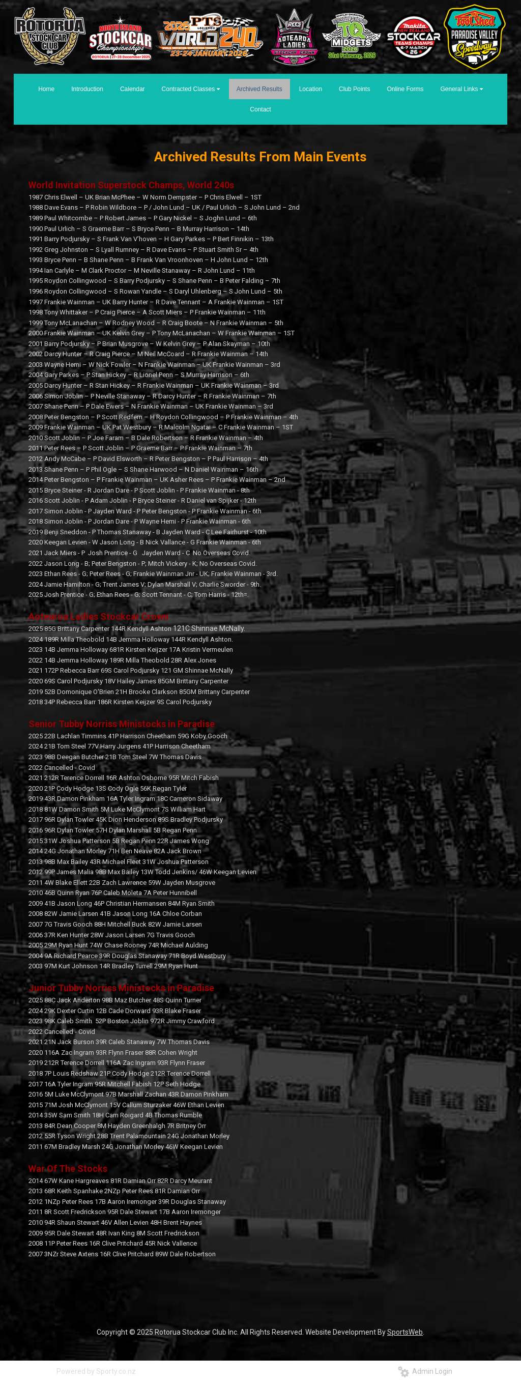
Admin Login (425, 1371)
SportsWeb (405, 1332)
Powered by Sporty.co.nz (96, 1371)
